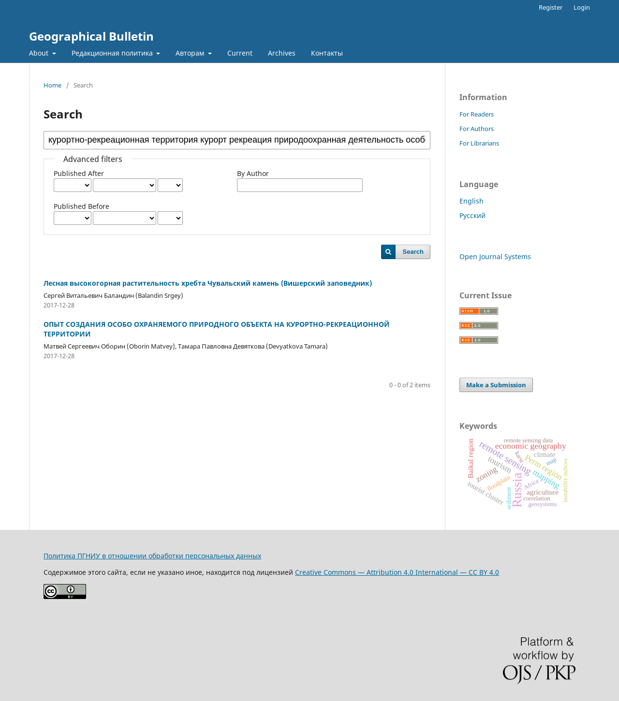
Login (582, 7)
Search (413, 251)
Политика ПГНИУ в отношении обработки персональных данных (152, 555)
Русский (472, 215)
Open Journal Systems (495, 256)
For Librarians (479, 143)
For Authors (476, 128)
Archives (281, 53)
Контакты (327, 53)
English (471, 200)
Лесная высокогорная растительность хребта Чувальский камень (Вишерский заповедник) (208, 283)
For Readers (476, 114)
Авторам (191, 53)
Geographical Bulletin (91, 36)
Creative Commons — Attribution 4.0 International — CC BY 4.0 (397, 572)
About (39, 53)
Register (550, 7)
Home (52, 85)
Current (239, 53)
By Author (253, 173)
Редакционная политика (113, 53)
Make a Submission (496, 384)
